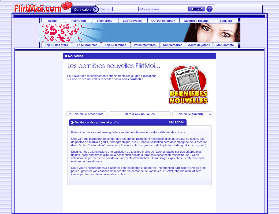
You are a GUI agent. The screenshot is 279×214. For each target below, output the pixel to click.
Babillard (226, 20)
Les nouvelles (133, 20)
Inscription (78, 20)
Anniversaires (173, 45)
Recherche (104, 20)
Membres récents (196, 20)
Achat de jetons (199, 45)
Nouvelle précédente (88, 114)
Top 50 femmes (115, 45)
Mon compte (225, 45)
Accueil (53, 20)
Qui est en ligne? (163, 20)
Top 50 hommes (86, 45)
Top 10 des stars (56, 45)
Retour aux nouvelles (140, 114)
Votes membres (144, 45)
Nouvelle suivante (191, 114)
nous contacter (132, 79)
